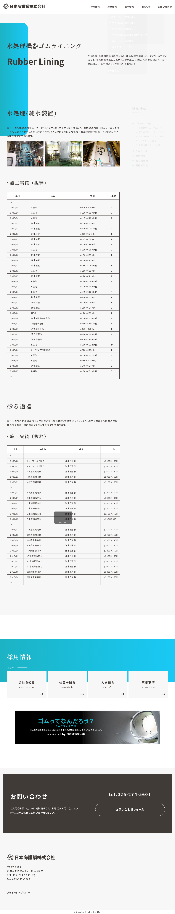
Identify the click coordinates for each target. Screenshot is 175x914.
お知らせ (146, 6)
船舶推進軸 (142, 160)
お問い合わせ (165, 6)
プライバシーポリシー (18, 892)
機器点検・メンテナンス (149, 144)
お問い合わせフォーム (130, 809)
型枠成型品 (142, 165)
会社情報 (95, 6)
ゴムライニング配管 (148, 140)
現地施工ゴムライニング (150, 128)
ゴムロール (142, 150)
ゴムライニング (143, 123)
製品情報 (112, 6)
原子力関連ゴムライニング (151, 132)
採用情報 (129, 6)
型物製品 (141, 155)
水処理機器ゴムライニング (151, 136)
